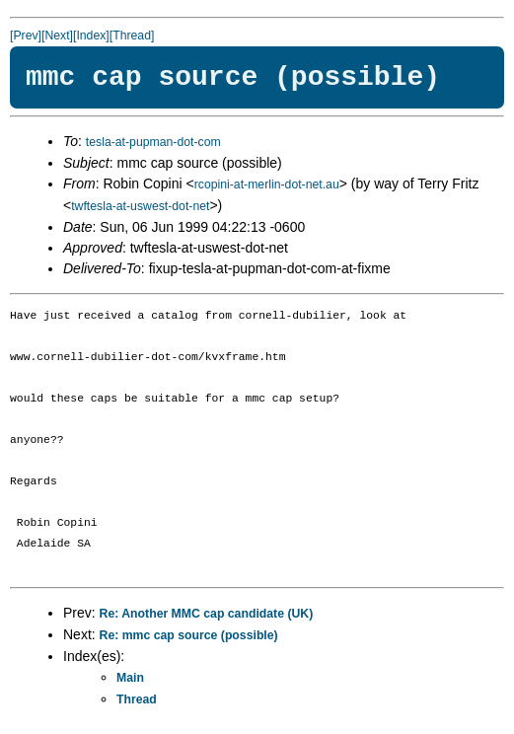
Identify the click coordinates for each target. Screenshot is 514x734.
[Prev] (25, 35)
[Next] (57, 35)
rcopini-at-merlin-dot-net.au (266, 184)
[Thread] (132, 35)
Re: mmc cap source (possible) (189, 635)
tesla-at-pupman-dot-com (153, 142)
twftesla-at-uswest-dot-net (140, 206)
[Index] (91, 35)
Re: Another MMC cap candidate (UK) (207, 614)
